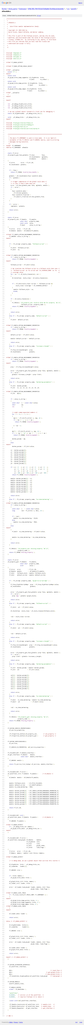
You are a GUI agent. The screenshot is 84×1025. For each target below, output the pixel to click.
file (38, 15)
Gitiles (11, 1022)
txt (76, 1022)
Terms (21, 1022)
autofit (73, 9)
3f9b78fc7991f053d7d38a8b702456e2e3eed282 (46, 9)
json (80, 1022)
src (68, 9)
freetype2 (22, 9)
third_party (12, 9)
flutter (4, 9)
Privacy (16, 1022)
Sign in (80, 3)
